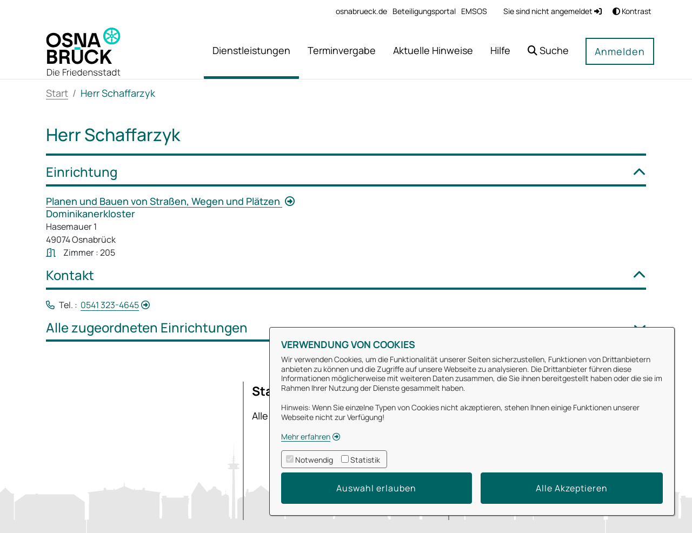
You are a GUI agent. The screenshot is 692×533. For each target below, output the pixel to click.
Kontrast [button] (632, 11)
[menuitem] (361, 11)
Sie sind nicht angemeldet (552, 11)
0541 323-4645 (110, 305)
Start (57, 92)
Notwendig (314, 460)
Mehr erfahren (305, 436)
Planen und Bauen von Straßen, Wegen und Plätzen (164, 201)
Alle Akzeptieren (572, 488)
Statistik (365, 460)
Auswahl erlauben (376, 488)
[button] (548, 51)
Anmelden (620, 51)
